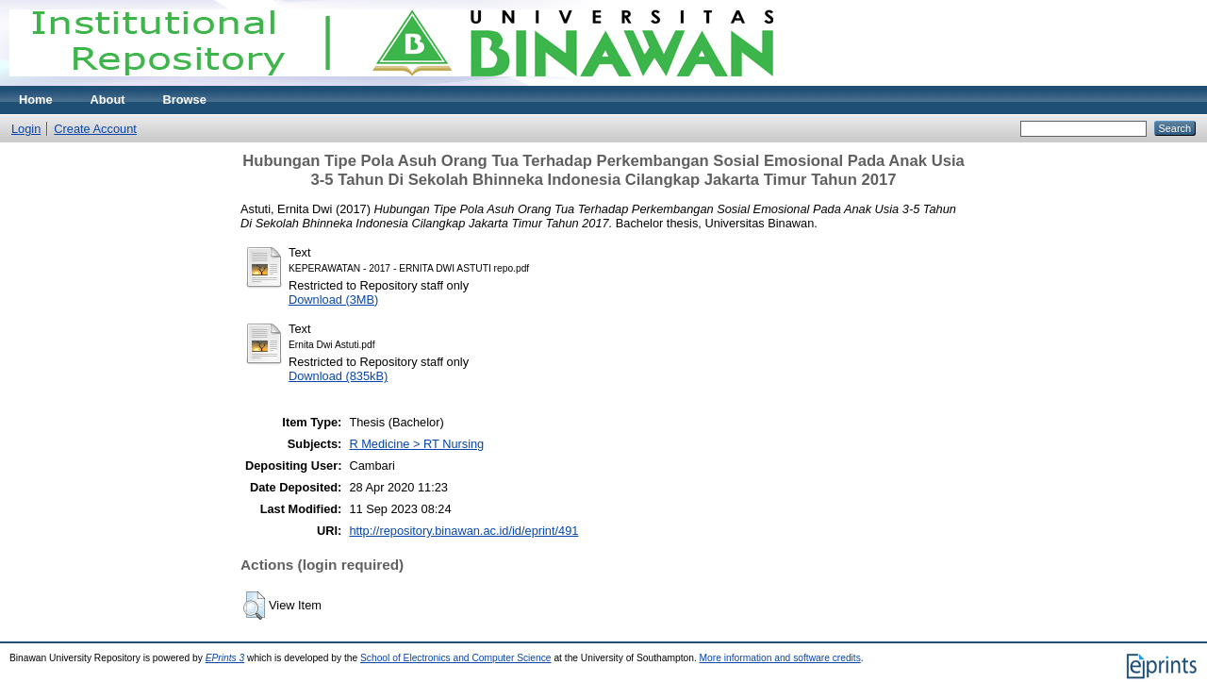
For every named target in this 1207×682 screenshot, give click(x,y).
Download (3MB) (333, 299)
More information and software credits (780, 658)
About (108, 99)
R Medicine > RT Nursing (416, 444)
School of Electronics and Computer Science (456, 658)
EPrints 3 (225, 658)
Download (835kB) (338, 376)
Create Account (95, 129)
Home (36, 99)
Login (26, 129)
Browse (185, 99)
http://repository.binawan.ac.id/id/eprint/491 (463, 531)
